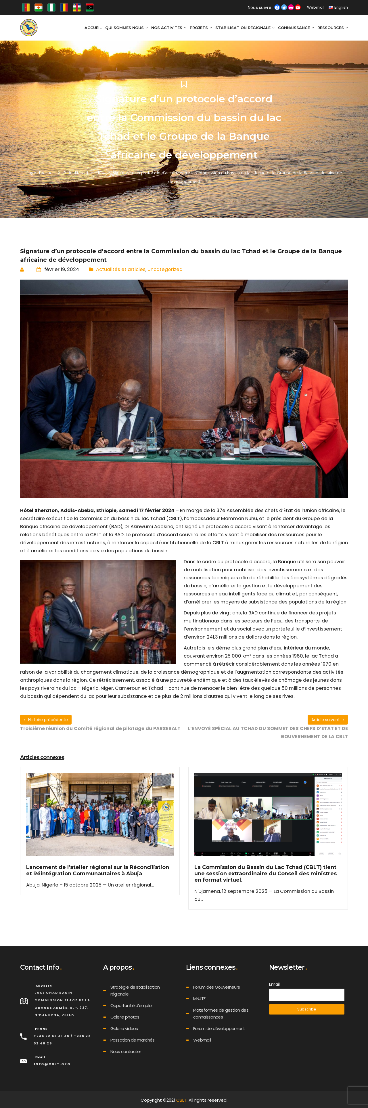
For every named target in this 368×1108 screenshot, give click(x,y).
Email (274, 984)
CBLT (181, 1100)
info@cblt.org (52, 1064)
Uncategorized (165, 269)
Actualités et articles (83, 172)
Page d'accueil (40, 172)
